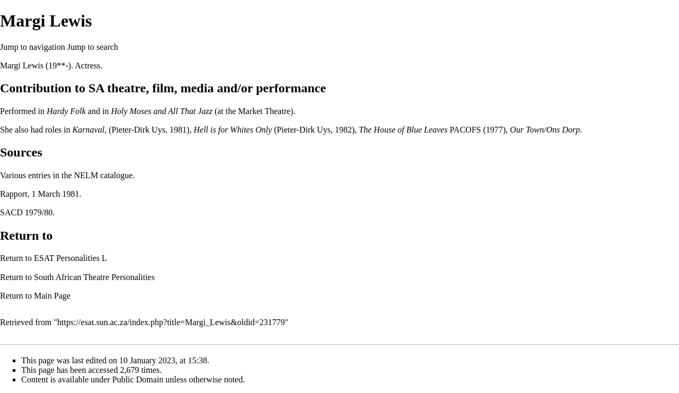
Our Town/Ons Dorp (545, 129)
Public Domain (137, 379)
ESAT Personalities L (70, 258)
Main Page (52, 295)
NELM (86, 175)
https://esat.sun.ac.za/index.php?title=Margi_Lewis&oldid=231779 (171, 322)
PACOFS (465, 129)
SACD (11, 212)
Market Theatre (264, 111)
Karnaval (88, 129)
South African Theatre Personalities (94, 277)
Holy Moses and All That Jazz (161, 111)
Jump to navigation (32, 46)
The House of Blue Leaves (403, 129)
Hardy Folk (66, 111)
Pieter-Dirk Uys (138, 129)
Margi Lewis (21, 65)
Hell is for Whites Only (233, 129)
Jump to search (92, 46)
